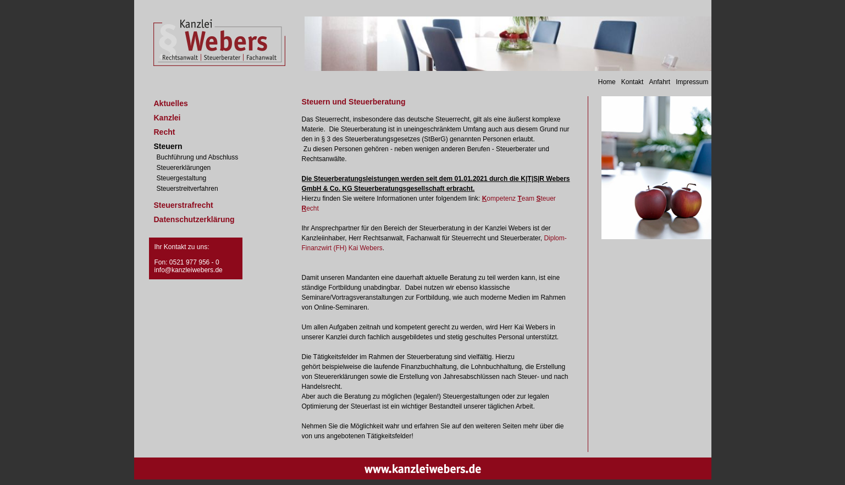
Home (607, 82)
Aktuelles (171, 103)
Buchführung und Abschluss (198, 157)
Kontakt (632, 82)
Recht (164, 132)
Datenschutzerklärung (194, 219)
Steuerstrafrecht (183, 205)
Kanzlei (167, 117)
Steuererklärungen (184, 168)
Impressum (692, 82)
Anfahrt (659, 82)
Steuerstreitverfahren (187, 188)
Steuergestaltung (182, 178)
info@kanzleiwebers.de (188, 270)
